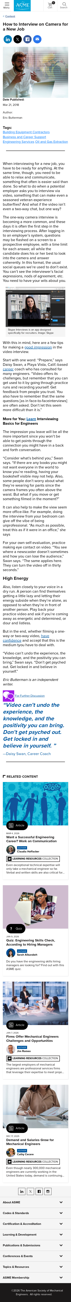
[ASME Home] (22, 5)
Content (10, 16)
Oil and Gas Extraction (51, 142)
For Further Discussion (30, 696)
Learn (31, 419)
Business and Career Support (24, 137)
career (8, 369)
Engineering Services (18, 142)
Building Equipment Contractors (26, 132)
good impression (38, 347)
